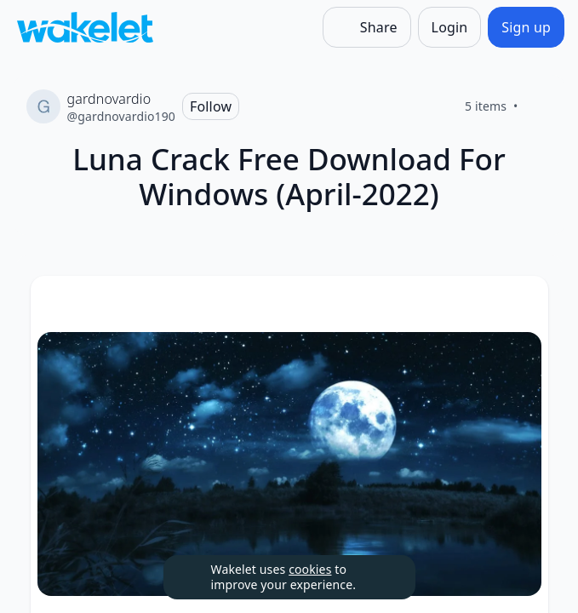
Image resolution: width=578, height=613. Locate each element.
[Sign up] (526, 27)
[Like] (538, 106)
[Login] (450, 27)
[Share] (367, 27)
